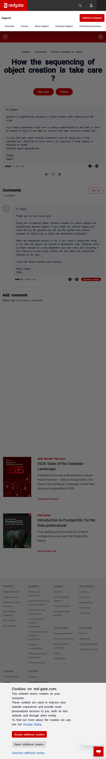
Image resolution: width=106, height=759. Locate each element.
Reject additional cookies (29, 744)
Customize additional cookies (28, 752)
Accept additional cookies (29, 734)
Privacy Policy (32, 724)
